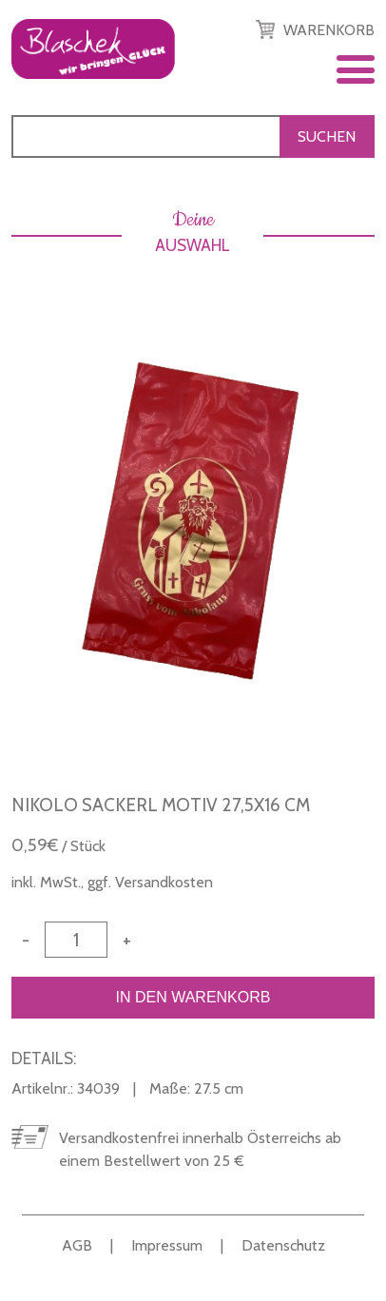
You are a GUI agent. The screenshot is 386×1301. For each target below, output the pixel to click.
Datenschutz (283, 1245)
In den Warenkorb (192, 997)
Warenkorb (329, 30)
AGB (77, 1245)
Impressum (167, 1245)
